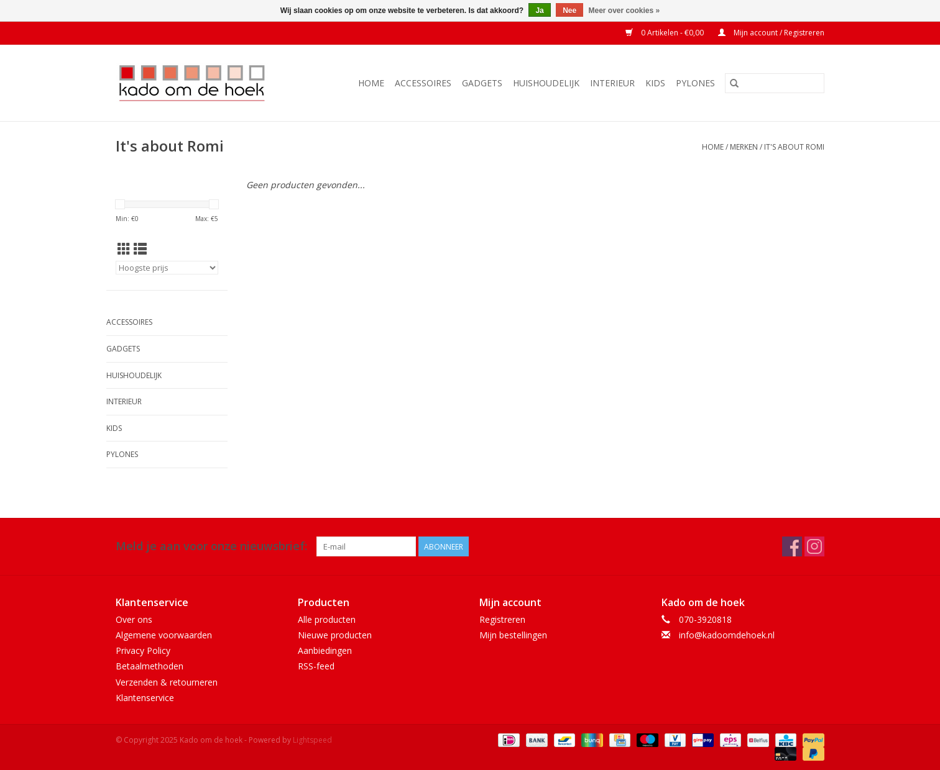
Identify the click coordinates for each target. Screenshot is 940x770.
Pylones (695, 83)
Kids (655, 83)
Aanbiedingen (325, 650)
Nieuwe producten (335, 635)
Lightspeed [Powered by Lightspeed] (312, 740)
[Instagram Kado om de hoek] (814, 546)
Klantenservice (145, 698)
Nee (569, 10)
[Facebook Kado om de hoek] (792, 546)
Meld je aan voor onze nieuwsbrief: (211, 546)
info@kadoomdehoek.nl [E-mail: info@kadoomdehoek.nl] (727, 635)
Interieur (612, 83)
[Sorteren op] (167, 267)
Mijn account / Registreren (771, 32)
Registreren (502, 619)
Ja (539, 10)
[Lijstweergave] (140, 249)
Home (371, 83)
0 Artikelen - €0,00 (665, 32)
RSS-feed (316, 666)
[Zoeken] (774, 83)
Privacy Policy (143, 650)
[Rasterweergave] (124, 249)
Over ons (134, 619)
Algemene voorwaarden (164, 635)
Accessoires (423, 83)
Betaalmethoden (149, 666)
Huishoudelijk (546, 83)
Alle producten (327, 619)
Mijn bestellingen (513, 635)
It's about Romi (794, 147)
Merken (744, 147)
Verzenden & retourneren (167, 682)
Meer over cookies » (624, 10)
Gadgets (482, 83)
